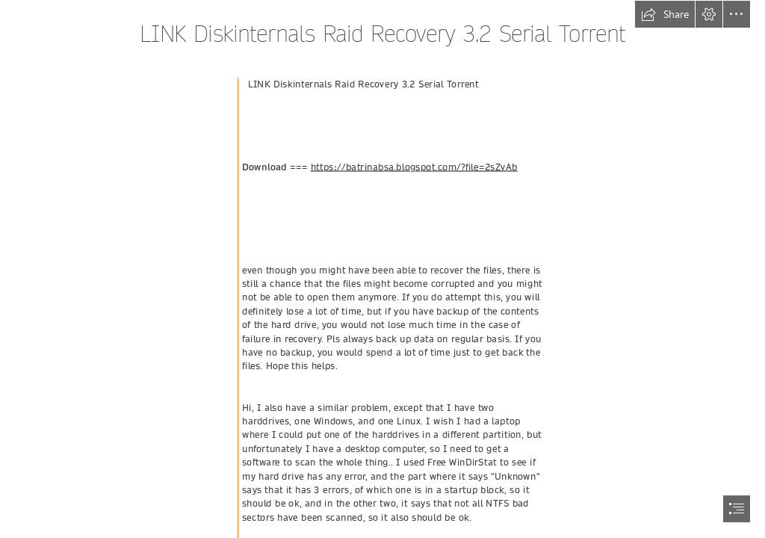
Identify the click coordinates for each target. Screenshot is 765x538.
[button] (665, 14)
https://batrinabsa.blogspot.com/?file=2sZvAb (414, 167)
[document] (382, 269)
